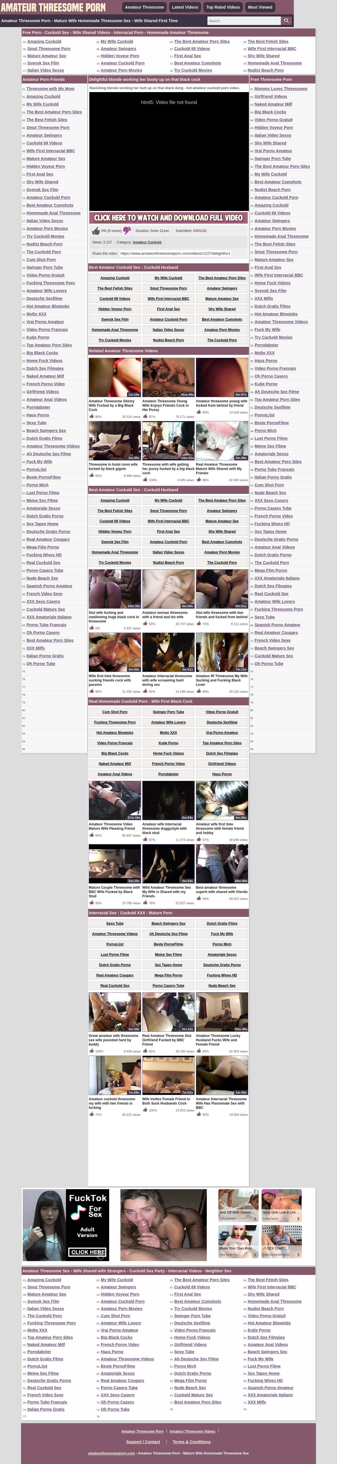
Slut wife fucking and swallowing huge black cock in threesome (114, 684)
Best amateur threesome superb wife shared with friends (222, 957)
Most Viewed (260, 7)
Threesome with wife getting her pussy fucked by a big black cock (168, 536)
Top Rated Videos (223, 7)
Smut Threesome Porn (48, 48)
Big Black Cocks (42, 353)
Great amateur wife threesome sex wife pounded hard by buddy (113, 1107)
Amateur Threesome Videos (53, 446)
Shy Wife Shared (263, 56)
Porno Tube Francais (46, 624)
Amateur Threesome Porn (142, 1431)
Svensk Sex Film (43, 63)
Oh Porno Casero (43, 632)
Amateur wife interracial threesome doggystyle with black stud (164, 896)
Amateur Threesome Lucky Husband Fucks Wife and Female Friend (218, 1107)
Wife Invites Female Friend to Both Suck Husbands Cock (166, 1168)
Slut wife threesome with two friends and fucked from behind (221, 682)
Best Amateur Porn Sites (50, 640)
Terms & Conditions (192, 1442)
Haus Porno (37, 415)
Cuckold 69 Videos (192, 48)
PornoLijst (36, 469)
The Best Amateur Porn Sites (202, 41)
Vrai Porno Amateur (45, 321)
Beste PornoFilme (43, 477)
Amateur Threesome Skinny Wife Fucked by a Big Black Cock (112, 473)
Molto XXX (36, 314)
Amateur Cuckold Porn (123, 63)
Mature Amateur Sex (46, 56)
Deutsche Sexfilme (44, 298)
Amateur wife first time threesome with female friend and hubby (220, 896)
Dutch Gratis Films (44, 438)
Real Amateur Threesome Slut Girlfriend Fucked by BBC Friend (166, 1107)
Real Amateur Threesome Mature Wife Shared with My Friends (219, 536)
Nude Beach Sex (42, 578)
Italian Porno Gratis (45, 656)
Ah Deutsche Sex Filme (48, 454)
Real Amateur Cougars (48, 539)
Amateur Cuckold (147, 242)
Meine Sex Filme (42, 500)
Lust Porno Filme (42, 492)
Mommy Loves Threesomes (281, 88)
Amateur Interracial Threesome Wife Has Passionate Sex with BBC (221, 1170)
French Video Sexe (44, 593)
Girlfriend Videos (42, 391)
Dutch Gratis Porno (44, 516)
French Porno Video (45, 384)
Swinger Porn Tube (44, 267)
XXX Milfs (35, 648)
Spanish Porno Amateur (49, 586)
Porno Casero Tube (44, 570)
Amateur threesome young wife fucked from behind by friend (221, 471)
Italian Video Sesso (45, 70)
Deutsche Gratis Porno (48, 531)
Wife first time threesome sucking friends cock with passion (110, 747)
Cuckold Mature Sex (45, 609)
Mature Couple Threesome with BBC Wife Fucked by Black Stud (114, 959)
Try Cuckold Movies (193, 70)
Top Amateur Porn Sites (49, 345)
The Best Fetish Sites (268, 41)
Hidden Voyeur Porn (120, 56)
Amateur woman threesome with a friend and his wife (165, 682)
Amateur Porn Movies (121, 70)
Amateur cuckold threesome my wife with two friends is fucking (112, 1170)
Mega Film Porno (42, 547)
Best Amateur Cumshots (197, 63)
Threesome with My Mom (50, 88)
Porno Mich (37, 485)
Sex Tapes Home (42, 523)
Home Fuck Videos (44, 360)
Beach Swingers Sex (46, 430)
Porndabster (38, 407)
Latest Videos (185, 7)
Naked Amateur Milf (45, 376)
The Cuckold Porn (43, 252)
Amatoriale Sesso (43, 508)
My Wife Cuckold (117, 41)
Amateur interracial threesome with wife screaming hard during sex (167, 747)
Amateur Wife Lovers (46, 290)
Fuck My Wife (39, 461)
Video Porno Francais (47, 329)
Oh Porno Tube (40, 663)
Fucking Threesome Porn (50, 283)
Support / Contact (143, 1442)
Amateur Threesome (144, 7)
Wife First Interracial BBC (272, 48)
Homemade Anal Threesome (275, 63)
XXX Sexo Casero (43, 601)
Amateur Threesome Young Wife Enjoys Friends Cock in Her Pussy (165, 473)
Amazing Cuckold (44, 41)
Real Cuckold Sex (43, 562)
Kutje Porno (37, 337)
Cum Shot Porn (41, 259)
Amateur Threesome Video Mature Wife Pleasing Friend (112, 894)
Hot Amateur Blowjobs (48, 306)
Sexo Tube (36, 422)
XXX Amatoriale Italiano (49, 617)
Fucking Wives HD (44, 555)
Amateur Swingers (118, 48)
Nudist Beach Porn (266, 70)
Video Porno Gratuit (45, 275)
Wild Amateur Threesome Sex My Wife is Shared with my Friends (166, 959)
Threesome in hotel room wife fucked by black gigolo (113, 534)
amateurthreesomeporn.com (111, 1453)
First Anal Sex (187, 56)
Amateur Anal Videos (46, 399)
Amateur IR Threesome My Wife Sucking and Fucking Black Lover (222, 747)
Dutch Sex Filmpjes (45, 368)
